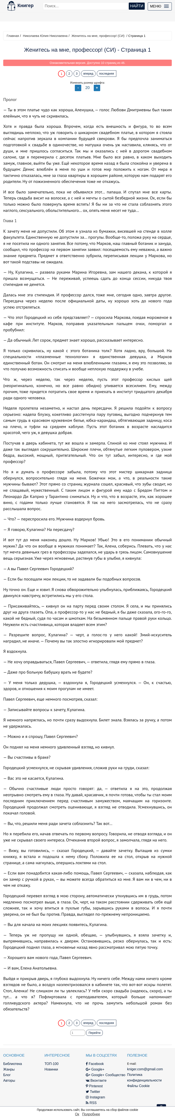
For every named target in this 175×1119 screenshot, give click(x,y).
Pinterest (94, 1086)
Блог (7, 1075)
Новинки (51, 1069)
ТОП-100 (51, 1064)
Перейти (94, 1033)
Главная (13, 36)
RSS (91, 1103)
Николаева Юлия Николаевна (45, 36)
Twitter (93, 1091)
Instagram (95, 1097)
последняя (106, 73)
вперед (88, 73)
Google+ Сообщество (105, 1075)
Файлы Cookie (138, 1086)
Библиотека (12, 1064)
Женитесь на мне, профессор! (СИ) (97, 36)
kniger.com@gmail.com (145, 1069)
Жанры (9, 1069)
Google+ (95, 1069)
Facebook (95, 1064)
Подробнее (91, 1114)
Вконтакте (96, 1080)
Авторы (9, 1080)
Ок (77, 1114)
